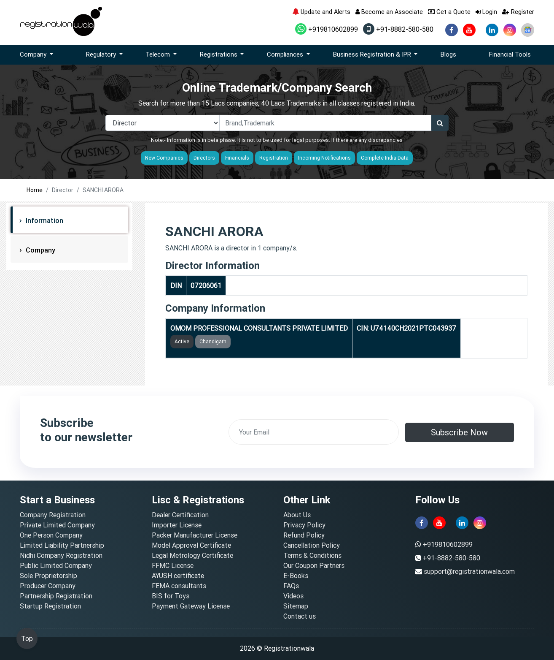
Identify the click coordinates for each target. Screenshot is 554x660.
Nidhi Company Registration (61, 555)
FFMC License (173, 565)
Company (39, 250)
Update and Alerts (321, 12)
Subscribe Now (459, 432)
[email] (314, 432)
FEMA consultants (179, 585)
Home (35, 190)
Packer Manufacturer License (194, 535)
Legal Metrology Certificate (192, 555)
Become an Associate (389, 12)
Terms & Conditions (312, 555)
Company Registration (53, 515)
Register (518, 12)
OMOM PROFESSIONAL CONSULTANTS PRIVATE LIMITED (259, 328)
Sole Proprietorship (48, 575)
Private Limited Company (57, 525)
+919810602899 (326, 29)
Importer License (177, 525)
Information (43, 220)
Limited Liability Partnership (62, 545)
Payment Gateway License (191, 606)
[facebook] (451, 30)
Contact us (299, 616)
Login (486, 12)
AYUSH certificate (178, 575)
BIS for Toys (170, 596)
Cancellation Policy (311, 545)
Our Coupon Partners (313, 565)
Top (27, 638)
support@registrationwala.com (469, 571)
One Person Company (51, 535)
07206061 (206, 285)
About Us (297, 515)
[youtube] (469, 30)
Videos (293, 596)
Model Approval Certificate (191, 545)
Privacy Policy (304, 525)
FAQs (291, 585)
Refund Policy (304, 535)
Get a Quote (449, 12)
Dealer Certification (180, 515)
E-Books (295, 575)
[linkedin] (492, 30)
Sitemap (295, 606)
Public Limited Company (56, 565)
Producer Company (47, 585)
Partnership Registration (56, 596)
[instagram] (509, 30)
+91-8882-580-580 (398, 29)
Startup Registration (50, 606)
